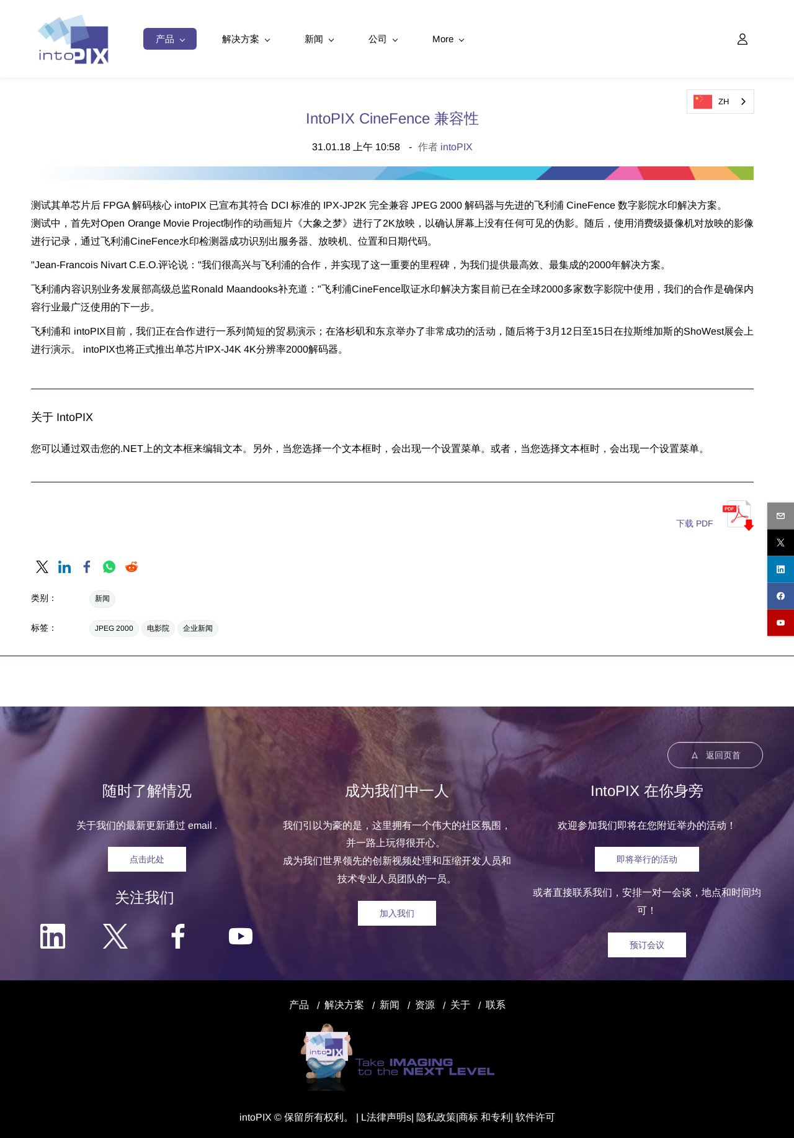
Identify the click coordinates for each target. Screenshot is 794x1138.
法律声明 (386, 1115)
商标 (468, 1115)
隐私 (426, 1115)
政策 (446, 1115)
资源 (425, 1003)
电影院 (158, 626)
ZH (711, 101)
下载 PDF (694, 521)
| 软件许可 (533, 1115)
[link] (42, 565)
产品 (299, 1003)
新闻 (102, 596)
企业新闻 (198, 626)
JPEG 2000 (114, 626)
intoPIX (456, 145)
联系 (496, 1003)
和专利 (494, 1115)
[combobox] (720, 101)
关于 (460, 1003)
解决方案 (344, 1003)
